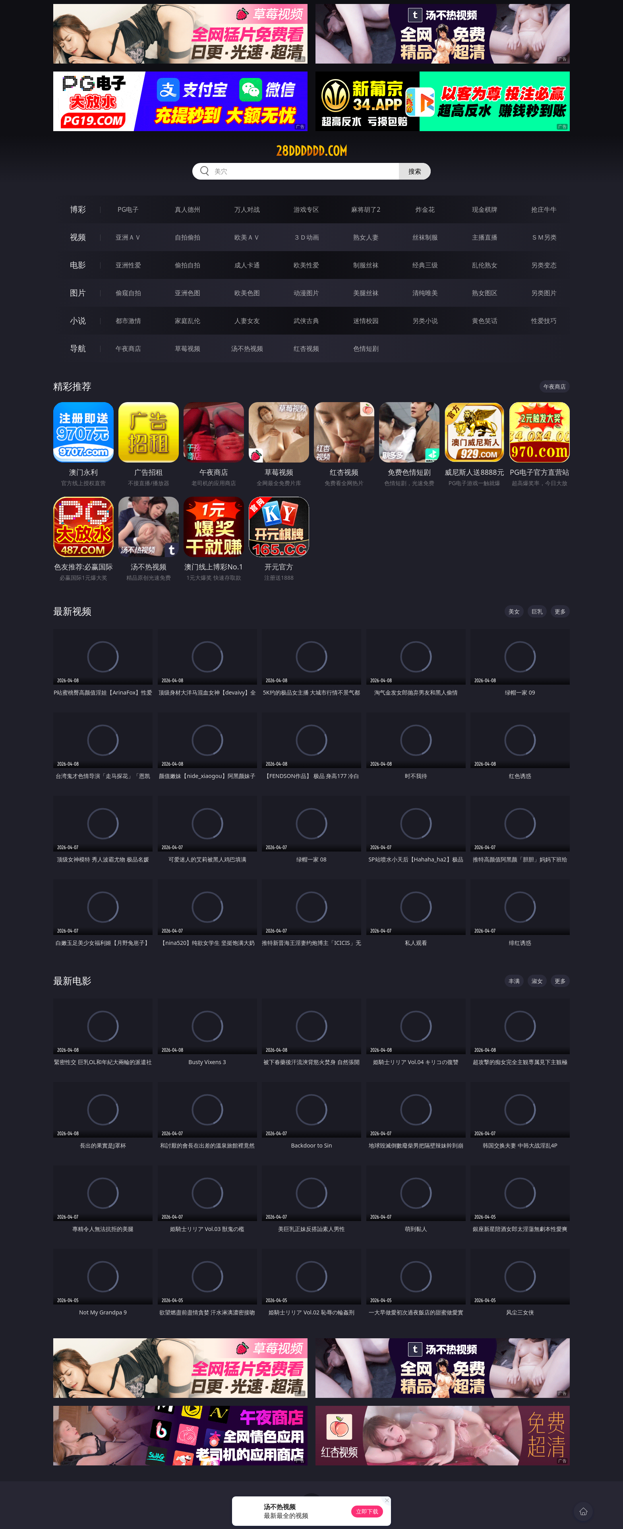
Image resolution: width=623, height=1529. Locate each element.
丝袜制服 (425, 237)
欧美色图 (247, 292)
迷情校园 (366, 320)
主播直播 (484, 237)
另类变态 (544, 265)
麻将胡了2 (365, 209)
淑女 (537, 981)
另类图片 (544, 292)
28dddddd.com (311, 151)
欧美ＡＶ (247, 237)
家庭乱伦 (187, 320)
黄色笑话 (484, 320)
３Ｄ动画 (306, 237)
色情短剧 (366, 348)
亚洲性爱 (128, 265)
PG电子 (128, 209)
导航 (78, 348)
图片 (78, 292)
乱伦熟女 (484, 265)
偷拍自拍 (187, 265)
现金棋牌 (484, 209)
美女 (514, 611)
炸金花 (425, 209)
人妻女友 (247, 320)
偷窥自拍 (128, 292)
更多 (560, 611)
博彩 (78, 209)
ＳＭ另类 (544, 237)
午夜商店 (128, 348)
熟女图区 (484, 292)
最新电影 (72, 980)
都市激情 (128, 320)
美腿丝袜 (366, 292)
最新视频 (72, 610)
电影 (78, 264)
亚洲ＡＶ (128, 237)
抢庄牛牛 (544, 209)
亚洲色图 (187, 292)
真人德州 (187, 209)
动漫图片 (306, 292)
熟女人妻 (366, 237)
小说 (78, 320)
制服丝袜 (366, 265)
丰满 (514, 981)
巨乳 (537, 611)
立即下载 (367, 1511)
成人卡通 (247, 265)
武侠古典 (306, 320)
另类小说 (425, 320)
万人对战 (247, 209)
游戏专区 (306, 209)
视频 (78, 237)
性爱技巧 (544, 320)
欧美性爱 (306, 265)
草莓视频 (187, 348)
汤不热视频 (247, 348)
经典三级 (425, 265)
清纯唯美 (425, 292)
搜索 (414, 171)
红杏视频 (306, 348)
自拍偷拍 (187, 237)
